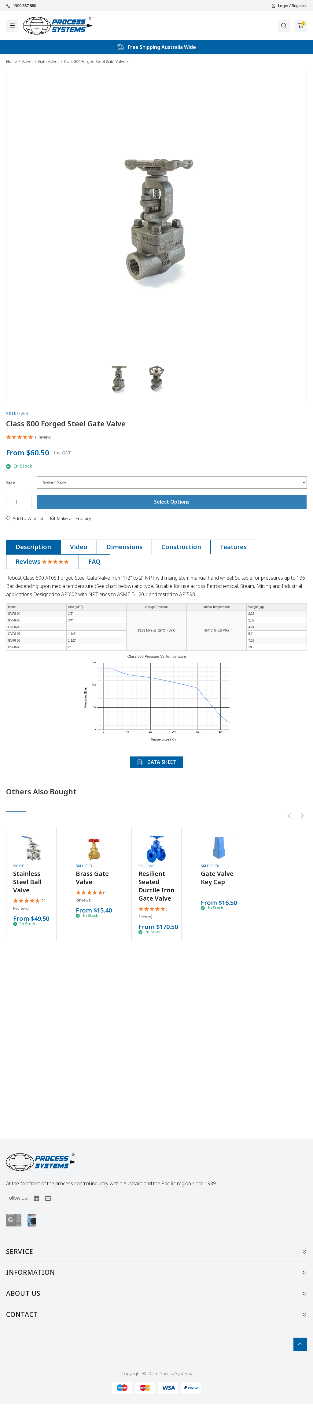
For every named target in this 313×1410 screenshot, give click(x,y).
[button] (118, 379)
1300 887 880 (21, 6)
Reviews (42, 561)
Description (33, 547)
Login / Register (289, 6)
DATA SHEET (156, 762)
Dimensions (124, 547)
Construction (181, 547)
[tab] (33, 547)
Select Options (172, 501)
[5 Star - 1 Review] (156, 437)
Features (233, 547)
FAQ (94, 561)
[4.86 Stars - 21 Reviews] (31, 905)
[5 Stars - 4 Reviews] (94, 896)
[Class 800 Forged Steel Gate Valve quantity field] (18, 502)
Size (10, 482)
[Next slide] (302, 815)
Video (78, 547)
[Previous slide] (290, 815)
